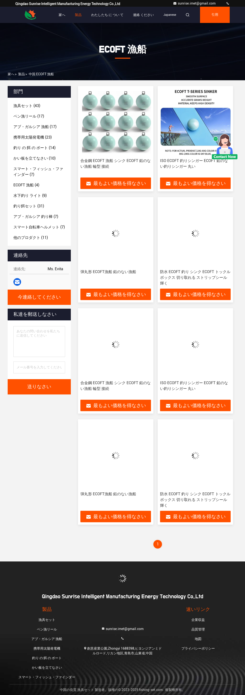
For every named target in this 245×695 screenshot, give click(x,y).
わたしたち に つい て (107, 15)
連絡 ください (143, 15)
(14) (34, 147)
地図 (198, 639)
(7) (38, 172)
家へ (62, 15)
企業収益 (198, 620)
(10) (34, 158)
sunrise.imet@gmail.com (194, 3)
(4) (26, 185)
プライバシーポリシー (198, 648)
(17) (28, 116)
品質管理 (198, 629)
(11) (30, 237)
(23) (32, 137)
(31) (28, 206)
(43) (26, 105)
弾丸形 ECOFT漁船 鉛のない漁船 (108, 271)
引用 (215, 14)
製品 (78, 15)
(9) (30, 195)
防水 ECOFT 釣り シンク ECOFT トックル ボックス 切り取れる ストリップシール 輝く (195, 277)
